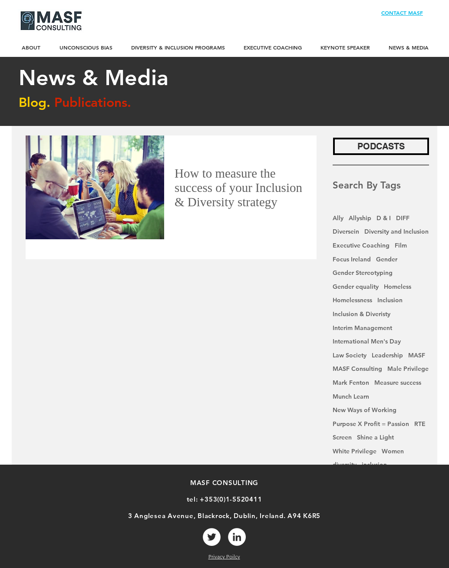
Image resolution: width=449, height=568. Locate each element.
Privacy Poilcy (224, 556)
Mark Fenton (351, 382)
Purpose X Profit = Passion (371, 424)
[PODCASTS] (381, 146)
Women (393, 451)
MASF (416, 355)
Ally (338, 218)
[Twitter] (212, 537)
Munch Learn (351, 396)
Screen (342, 437)
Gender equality (356, 287)
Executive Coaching (361, 245)
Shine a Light (375, 437)
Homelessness (352, 300)
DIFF (402, 218)
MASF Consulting (357, 369)
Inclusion (390, 300)
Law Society (349, 355)
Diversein (346, 231)
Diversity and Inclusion (396, 231)
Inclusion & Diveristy (361, 314)
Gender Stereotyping (363, 273)
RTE (420, 424)
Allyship (360, 218)
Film (401, 245)
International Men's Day (367, 341)
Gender (386, 259)
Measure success (397, 382)
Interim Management (362, 328)
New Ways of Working (364, 410)
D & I (383, 218)
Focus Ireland (352, 259)
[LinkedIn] (237, 537)
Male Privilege (408, 369)
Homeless (397, 287)
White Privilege (354, 451)
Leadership (387, 355)
